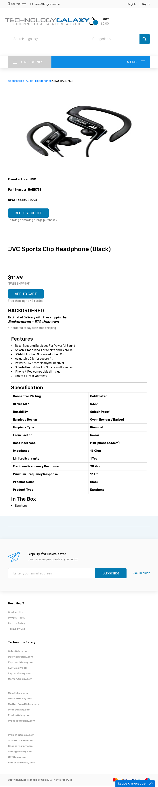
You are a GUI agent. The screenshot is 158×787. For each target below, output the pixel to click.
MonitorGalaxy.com (20, 700)
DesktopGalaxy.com (20, 658)
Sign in (146, 4)
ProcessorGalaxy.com (21, 722)
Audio (29, 81)
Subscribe (110, 574)
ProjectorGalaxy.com (21, 736)
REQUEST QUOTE (30, 213)
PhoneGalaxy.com (19, 711)
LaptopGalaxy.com (19, 674)
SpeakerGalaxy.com (20, 747)
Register (132, 4)
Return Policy (16, 624)
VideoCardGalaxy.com (21, 764)
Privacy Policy (16, 619)
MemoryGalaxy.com (20, 680)
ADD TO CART (27, 295)
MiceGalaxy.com (18, 694)
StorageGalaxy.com (20, 753)
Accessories (16, 81)
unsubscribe (141, 574)
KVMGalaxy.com (17, 669)
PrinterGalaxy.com (19, 716)
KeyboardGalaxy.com (21, 663)
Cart (105, 19)
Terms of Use (16, 630)
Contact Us (15, 613)
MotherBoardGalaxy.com (23, 705)
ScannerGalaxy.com (20, 741)
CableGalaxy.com (18, 652)
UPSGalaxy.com (17, 758)
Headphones (43, 81)
